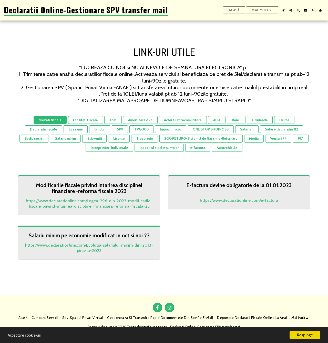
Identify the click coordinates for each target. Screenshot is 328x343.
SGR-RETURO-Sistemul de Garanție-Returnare (201, 138)
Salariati (246, 129)
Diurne (284, 120)
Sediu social (34, 138)
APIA (216, 120)
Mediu (254, 138)
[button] (283, 10)
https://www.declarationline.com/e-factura (239, 200)
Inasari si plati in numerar (159, 148)
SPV (120, 129)
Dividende (260, 120)
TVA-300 (142, 129)
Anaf (113, 120)
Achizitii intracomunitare (183, 120)
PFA (300, 138)
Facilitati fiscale (85, 120)
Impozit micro (170, 129)
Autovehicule (227, 148)
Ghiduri (99, 129)
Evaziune (76, 129)
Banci (236, 120)
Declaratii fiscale (43, 129)
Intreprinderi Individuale (109, 148)
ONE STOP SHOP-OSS (211, 129)
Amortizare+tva (140, 120)
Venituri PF (278, 138)
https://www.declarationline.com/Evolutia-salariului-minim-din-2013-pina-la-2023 (89, 248)
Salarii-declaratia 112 (281, 129)
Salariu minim (65, 138)
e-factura (197, 148)
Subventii (94, 138)
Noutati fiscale (49, 120)
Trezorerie (144, 138)
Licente (119, 138)
